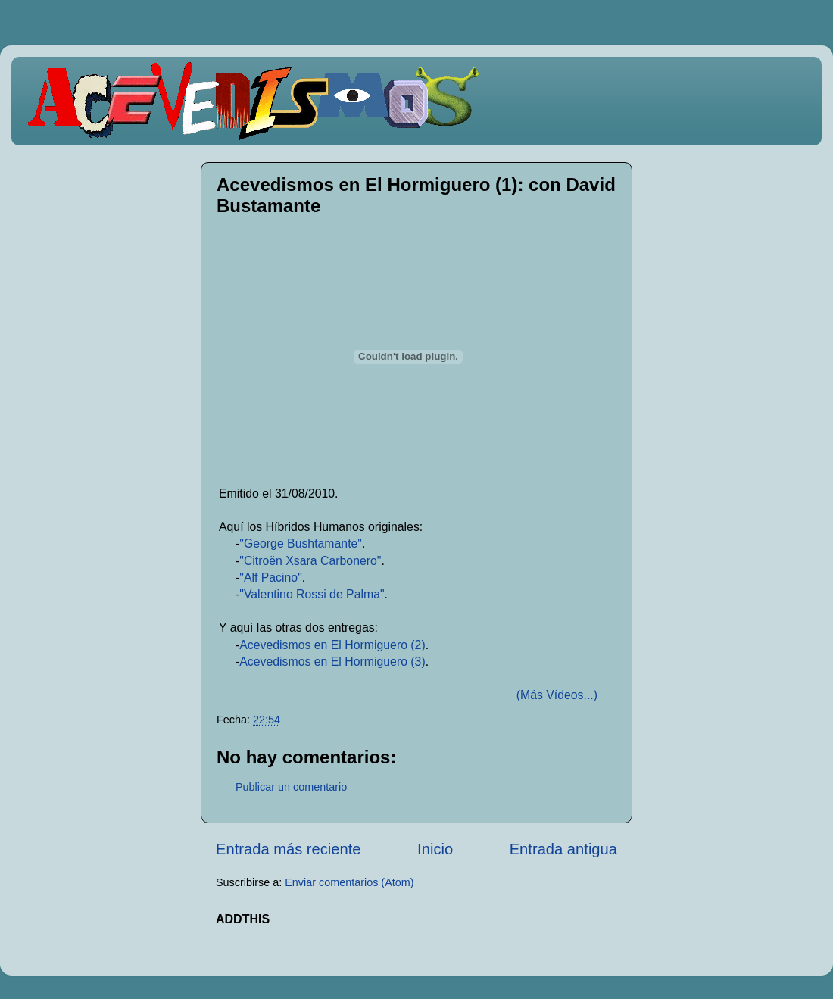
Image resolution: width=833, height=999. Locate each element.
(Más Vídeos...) (556, 694)
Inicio (435, 849)
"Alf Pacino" (270, 577)
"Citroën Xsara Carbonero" (310, 560)
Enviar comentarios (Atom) (349, 882)
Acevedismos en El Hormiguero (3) (332, 661)
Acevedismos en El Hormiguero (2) (332, 644)
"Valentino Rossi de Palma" (311, 594)
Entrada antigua (563, 849)
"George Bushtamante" (300, 543)
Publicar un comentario (291, 787)
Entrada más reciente (288, 849)
